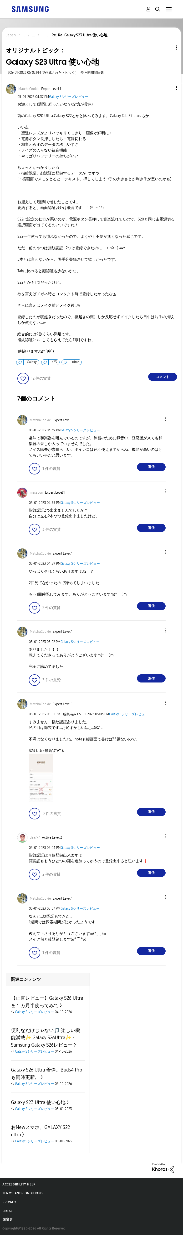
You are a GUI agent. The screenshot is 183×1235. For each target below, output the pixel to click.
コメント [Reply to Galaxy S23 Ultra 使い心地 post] (162, 377)
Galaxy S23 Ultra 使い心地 (38, 1102)
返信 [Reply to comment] (151, 467)
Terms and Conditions (22, 1193)
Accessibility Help (19, 1184)
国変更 (7, 1220)
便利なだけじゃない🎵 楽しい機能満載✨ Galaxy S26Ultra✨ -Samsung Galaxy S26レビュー (45, 1037)
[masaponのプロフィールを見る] (36, 493)
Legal (7, 1211)
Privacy (9, 1202)
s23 (54, 362)
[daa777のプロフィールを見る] (35, 837)
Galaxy (32, 362)
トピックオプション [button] (168, 47)
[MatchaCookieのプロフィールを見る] (28, 89)
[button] (168, 87)
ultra (75, 362)
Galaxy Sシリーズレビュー (68, 97)
